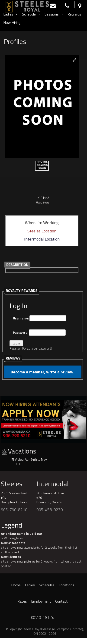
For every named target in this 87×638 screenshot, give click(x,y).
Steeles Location (41, 231)
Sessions (54, 14)
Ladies (10, 14)
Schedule (31, 14)
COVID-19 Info (42, 617)
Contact (61, 601)
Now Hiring (12, 22)
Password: (39, 332)
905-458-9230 (49, 510)
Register (15, 348)
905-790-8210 (14, 510)
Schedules (47, 585)
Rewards (74, 14)
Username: (39, 318)
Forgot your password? (37, 348)
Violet (19, 459)
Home (16, 585)
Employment (41, 601)
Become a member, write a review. (42, 372)
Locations (66, 585)
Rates (22, 601)
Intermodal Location (42, 239)
